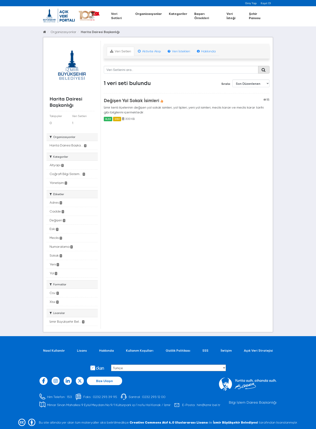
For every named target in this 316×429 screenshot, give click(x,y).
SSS (205, 350)
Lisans (82, 350)
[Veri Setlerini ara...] (181, 70)
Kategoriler (178, 13)
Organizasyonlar (148, 13)
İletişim (226, 350)
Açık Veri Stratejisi (258, 350)
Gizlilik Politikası (178, 350)
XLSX (108, 118)
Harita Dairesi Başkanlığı (100, 32)
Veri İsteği (231, 15)
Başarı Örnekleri (201, 15)
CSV (117, 118)
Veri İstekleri (179, 51)
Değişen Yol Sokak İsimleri (131, 100)
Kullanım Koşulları (139, 350)
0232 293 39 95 (105, 397)
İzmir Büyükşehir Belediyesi (235, 422)
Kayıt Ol (266, 3)
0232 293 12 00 (153, 397)
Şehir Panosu (254, 15)
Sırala (225, 84)
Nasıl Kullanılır (54, 350)
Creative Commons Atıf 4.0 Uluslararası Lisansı (169, 422)
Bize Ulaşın (104, 381)
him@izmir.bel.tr (208, 405)
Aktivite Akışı (149, 51)
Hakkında (206, 51)
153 (69, 397)
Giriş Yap (251, 3)
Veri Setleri (116, 15)
